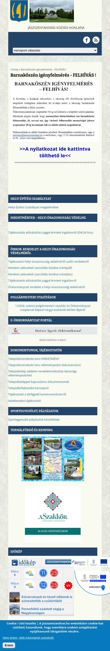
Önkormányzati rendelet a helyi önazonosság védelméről (46, 287)
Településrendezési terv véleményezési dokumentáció (44, 365)
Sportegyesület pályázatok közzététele (34, 419)
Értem (9, 645)
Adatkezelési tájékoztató (24, 401)
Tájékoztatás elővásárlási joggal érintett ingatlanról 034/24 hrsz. (51, 232)
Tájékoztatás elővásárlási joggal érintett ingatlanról (42, 280)
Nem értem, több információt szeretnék (28, 637)
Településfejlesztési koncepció (28, 388)
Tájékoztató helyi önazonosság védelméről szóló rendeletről (48, 261)
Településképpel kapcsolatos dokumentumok (38, 382)
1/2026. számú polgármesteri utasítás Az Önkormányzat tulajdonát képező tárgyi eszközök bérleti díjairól (52, 308)
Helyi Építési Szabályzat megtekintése (33, 207)
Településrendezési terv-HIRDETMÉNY (33, 359)
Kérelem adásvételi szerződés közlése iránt (37, 268)
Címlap (14, 69)
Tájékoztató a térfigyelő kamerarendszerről (37, 394)
